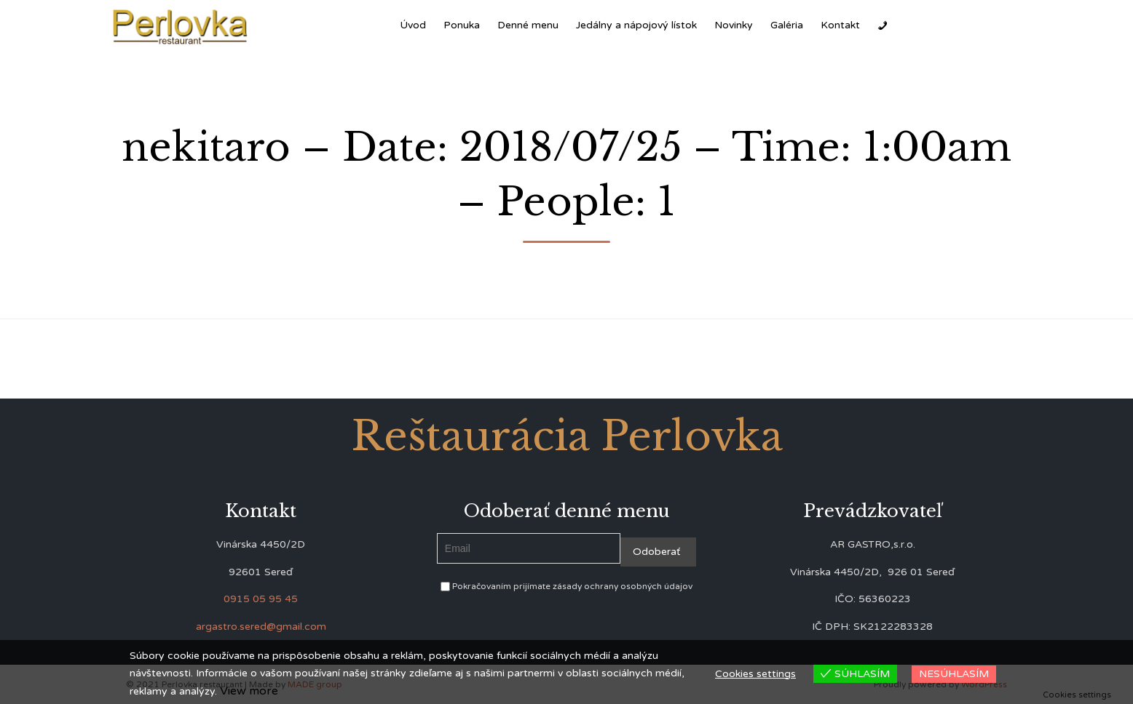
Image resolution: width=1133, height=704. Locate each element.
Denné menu (527, 25)
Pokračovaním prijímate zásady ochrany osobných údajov (566, 586)
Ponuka (461, 25)
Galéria (786, 25)
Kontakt (840, 25)
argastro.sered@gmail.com (261, 626)
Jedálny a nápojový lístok (636, 25)
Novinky (733, 25)
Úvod (413, 25)
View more (249, 691)
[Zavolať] (882, 25)
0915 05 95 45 (261, 599)
